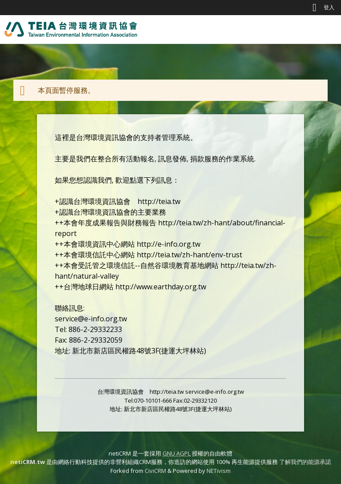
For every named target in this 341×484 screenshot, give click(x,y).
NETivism (219, 471)
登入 (329, 7)
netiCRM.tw (27, 462)
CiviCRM (155, 471)
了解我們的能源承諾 (305, 462)
